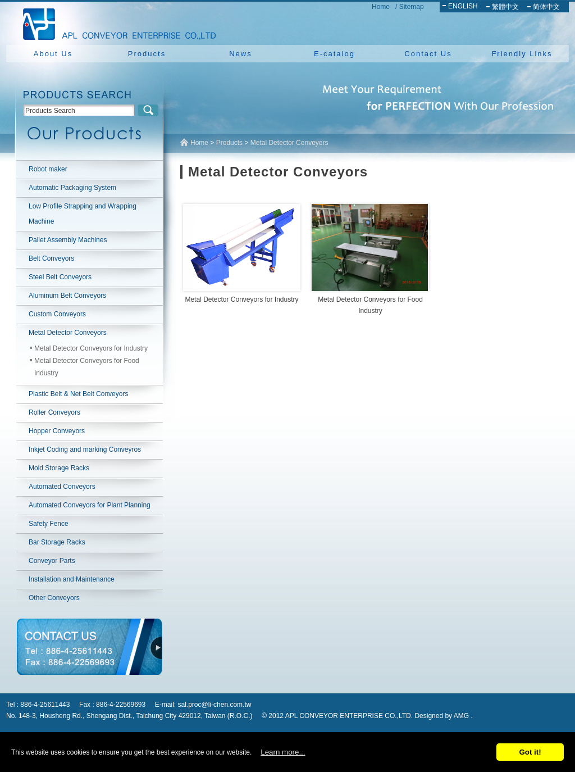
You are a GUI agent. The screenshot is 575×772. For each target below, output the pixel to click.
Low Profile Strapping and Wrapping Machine (82, 213)
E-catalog (334, 53)
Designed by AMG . (443, 716)
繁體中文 (505, 7)
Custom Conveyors (57, 314)
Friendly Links (521, 53)
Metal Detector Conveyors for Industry (91, 348)
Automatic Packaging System (72, 188)
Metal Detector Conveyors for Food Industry (86, 367)
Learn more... (283, 752)
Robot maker (48, 169)
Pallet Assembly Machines (68, 240)
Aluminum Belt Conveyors (67, 295)
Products (147, 53)
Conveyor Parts (52, 561)
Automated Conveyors (62, 487)
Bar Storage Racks (57, 542)
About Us (53, 53)
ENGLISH (463, 6)
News (240, 53)
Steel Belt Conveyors (60, 277)
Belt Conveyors (51, 258)
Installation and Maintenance (72, 579)
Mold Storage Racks (59, 468)
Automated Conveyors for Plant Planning (89, 505)
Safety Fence (49, 524)
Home (381, 7)
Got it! (530, 752)
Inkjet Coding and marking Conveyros (85, 449)
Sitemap (411, 7)
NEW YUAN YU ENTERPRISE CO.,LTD (116, 22)
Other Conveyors (54, 598)
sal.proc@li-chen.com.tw (215, 705)
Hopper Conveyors (57, 431)
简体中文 (546, 7)
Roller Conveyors (54, 412)
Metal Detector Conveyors (68, 333)
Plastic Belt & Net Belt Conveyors (78, 394)
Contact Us (427, 53)
